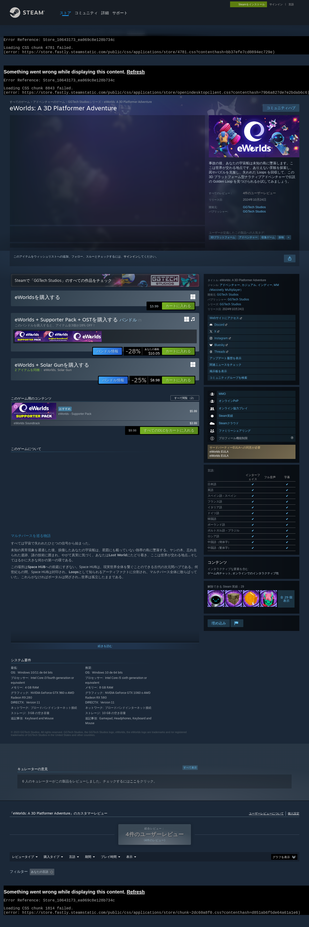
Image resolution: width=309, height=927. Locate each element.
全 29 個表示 (286, 456)
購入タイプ (51, 862)
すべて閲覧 (184, 403)
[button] (178, 312)
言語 (291, 4)
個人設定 (293, 819)
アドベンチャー (248, 243)
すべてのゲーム (20, 107)
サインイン (276, 4)
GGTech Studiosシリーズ (84, 107)
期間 (88, 862)
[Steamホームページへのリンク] (31, 16)
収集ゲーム (268, 243)
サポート (120, 12)
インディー (265, 484)
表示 (129, 862)
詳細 (105, 12)
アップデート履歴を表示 (225, 557)
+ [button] (288, 243)
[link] (142, 357)
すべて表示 (190, 773)
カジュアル (249, 484)
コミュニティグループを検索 (228, 577)
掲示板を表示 (218, 570)
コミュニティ (86, 12)
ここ (133, 787)
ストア (65, 12)
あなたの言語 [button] (39, 877)
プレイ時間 (109, 862)
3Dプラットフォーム (223, 243)
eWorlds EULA (219, 344)
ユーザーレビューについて (266, 819)
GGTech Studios (254, 213)
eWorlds (50, 375)
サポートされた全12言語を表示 (228, 406)
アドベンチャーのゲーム (49, 107)
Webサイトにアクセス (226, 517)
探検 (281, 243)
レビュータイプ (23, 862)
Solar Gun (64, 375)
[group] (154, 877)
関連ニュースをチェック (225, 564)
